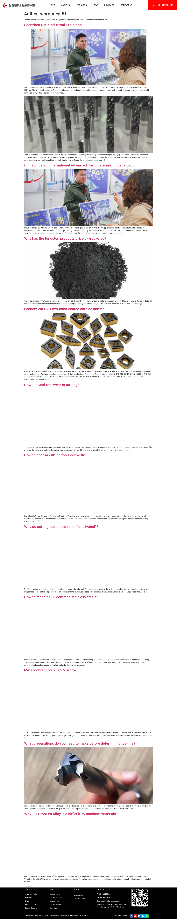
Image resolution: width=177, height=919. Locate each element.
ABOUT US (66, 5)
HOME (52, 5)
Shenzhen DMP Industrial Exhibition (53, 25)
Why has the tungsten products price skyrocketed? (65, 238)
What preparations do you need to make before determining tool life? (79, 743)
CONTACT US (126, 5)
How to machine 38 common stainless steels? (61, 597)
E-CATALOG (109, 5)
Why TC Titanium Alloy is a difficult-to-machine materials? (71, 814)
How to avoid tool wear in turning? (51, 385)
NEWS (95, 5)
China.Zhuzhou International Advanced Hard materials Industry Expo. (79, 165)
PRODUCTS (82, 5)
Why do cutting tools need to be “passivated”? (61, 526)
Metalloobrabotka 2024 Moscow (50, 670)
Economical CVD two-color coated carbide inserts (64, 309)
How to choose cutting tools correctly (54, 455)
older (27, 886)
